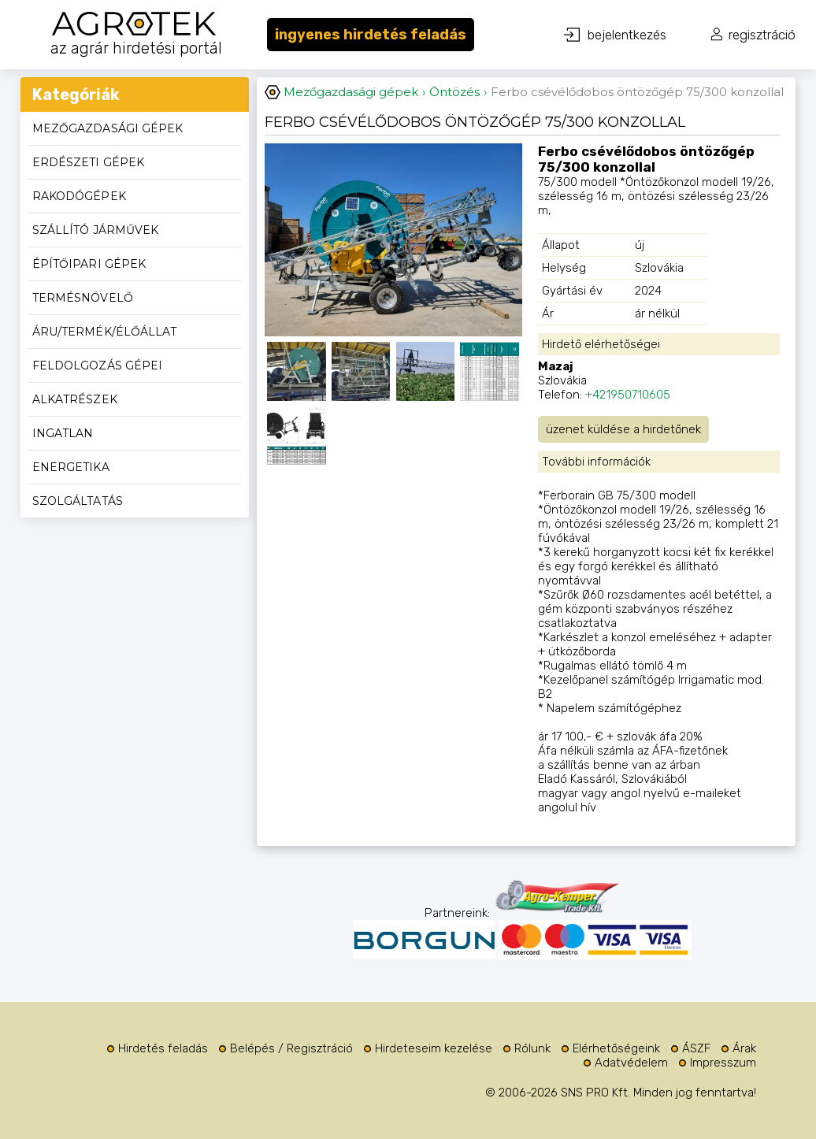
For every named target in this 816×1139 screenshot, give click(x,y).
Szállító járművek (95, 230)
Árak (744, 1048)
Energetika (70, 467)
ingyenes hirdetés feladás (370, 34)
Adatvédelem (631, 1063)
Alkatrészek (74, 399)
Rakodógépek (79, 196)
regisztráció (762, 35)
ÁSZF (696, 1048)
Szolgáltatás (77, 501)
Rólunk (532, 1048)
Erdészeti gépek (88, 162)
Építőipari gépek (89, 264)
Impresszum (723, 1063)
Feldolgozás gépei (97, 365)
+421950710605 (627, 395)
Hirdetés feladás (163, 1048)
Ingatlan (63, 433)
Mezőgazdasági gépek (107, 128)
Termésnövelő (82, 298)
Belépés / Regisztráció (291, 1048)
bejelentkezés (627, 35)
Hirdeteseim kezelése (433, 1048)
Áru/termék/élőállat (104, 332)
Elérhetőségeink (616, 1048)
